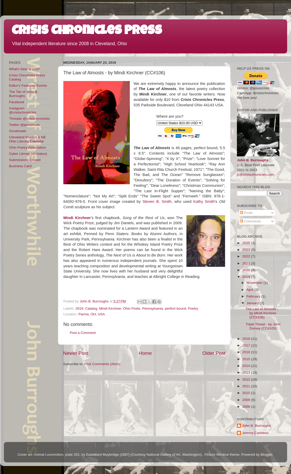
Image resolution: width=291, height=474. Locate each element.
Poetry (193, 308)
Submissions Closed (24, 160)
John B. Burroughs (252, 160)
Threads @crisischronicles (29, 118)
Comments (250, 221)
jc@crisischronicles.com (255, 174)
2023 (246, 250)
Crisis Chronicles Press (87, 31)
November (254, 283)
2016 (246, 352)
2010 (246, 393)
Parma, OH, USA (92, 314)
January (253, 303)
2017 (246, 345)
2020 (246, 270)
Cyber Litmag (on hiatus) (28, 154)
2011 (246, 386)
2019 (79, 308)
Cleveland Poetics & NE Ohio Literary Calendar (27, 139)
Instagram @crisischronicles (22, 110)
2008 (246, 406)
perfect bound (175, 308)
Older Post (213, 353)
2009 (246, 400)
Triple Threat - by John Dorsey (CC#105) (263, 326)
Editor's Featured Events (28, 85)
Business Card (20, 166)
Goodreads (17, 131)
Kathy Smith (204, 201)
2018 (246, 339)
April (250, 290)
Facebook (16, 102)
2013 (246, 372)
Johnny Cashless (255, 433)
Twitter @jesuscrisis (24, 125)
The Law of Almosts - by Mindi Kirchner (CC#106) (262, 313)
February (253, 296)
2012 (246, 379)
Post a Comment (83, 333)
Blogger (266, 454)
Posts (246, 213)
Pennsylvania (152, 308)
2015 (246, 359)
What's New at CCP (24, 69)
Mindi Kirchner (110, 308)
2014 (246, 366)
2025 (246, 243)
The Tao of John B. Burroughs (23, 94)
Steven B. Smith (156, 201)
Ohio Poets (131, 308)
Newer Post (75, 353)
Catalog (91, 308)
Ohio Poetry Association (27, 147)
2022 (246, 256)
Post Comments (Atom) (102, 364)
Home (145, 353)
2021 (246, 263)
